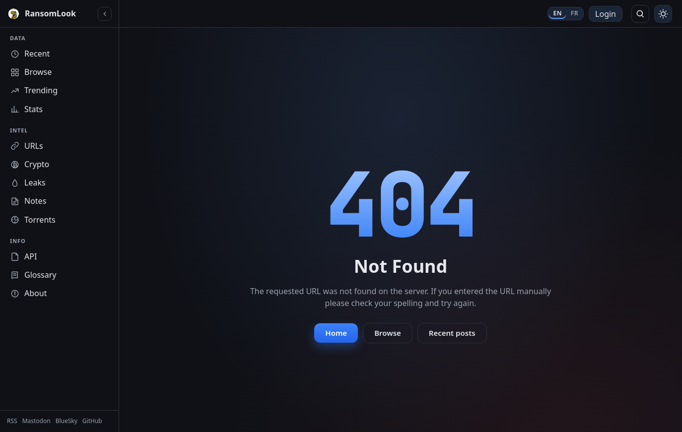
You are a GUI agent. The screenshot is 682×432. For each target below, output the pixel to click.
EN (557, 13)
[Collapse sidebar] (105, 14)
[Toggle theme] (663, 14)
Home (336, 333)
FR (574, 13)
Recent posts (452, 333)
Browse (387, 333)
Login (605, 13)
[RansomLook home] (50, 13)
